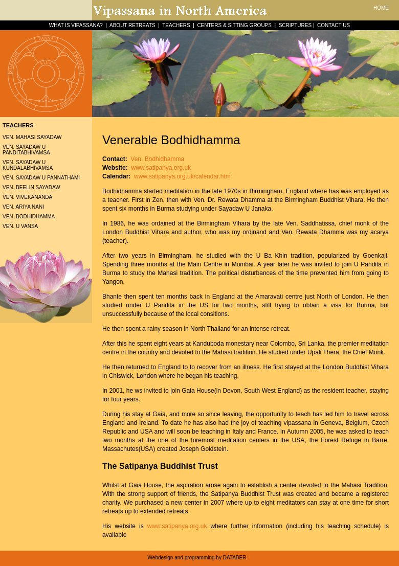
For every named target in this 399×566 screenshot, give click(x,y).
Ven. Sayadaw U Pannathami (41, 177)
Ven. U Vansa (20, 226)
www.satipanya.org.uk (161, 167)
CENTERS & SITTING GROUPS (234, 25)
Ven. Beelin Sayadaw (31, 187)
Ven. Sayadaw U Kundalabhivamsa (28, 165)
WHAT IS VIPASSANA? (76, 25)
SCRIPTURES (295, 25)
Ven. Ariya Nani (23, 207)
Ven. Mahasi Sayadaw (32, 137)
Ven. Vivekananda (27, 197)
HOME (381, 8)
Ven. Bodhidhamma (29, 216)
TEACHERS (176, 25)
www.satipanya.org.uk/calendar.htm (181, 176)
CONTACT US (333, 25)
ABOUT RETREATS (132, 25)
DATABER (235, 557)
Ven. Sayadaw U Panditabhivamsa (26, 149)
